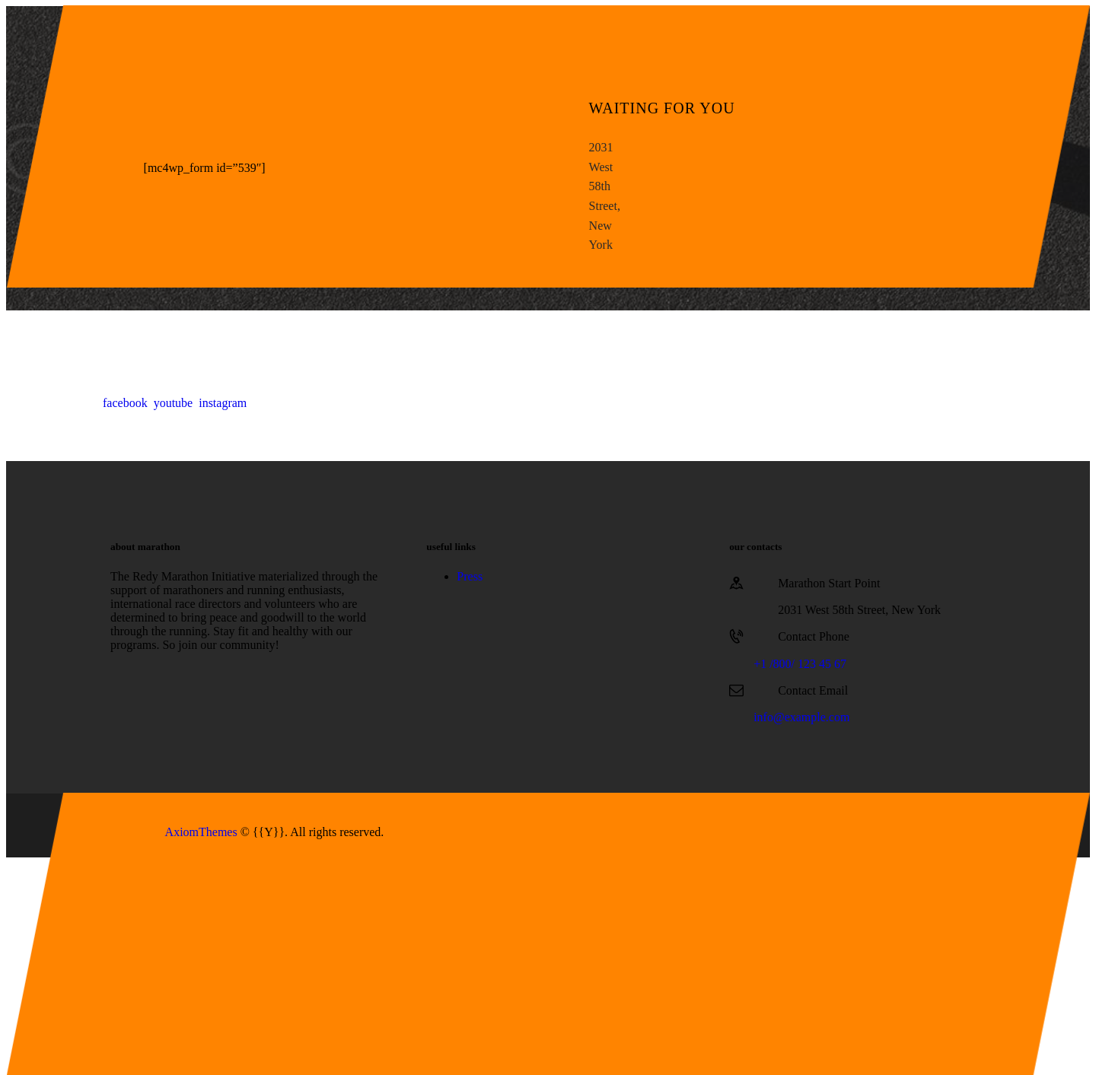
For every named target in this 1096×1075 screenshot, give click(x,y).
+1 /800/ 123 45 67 (800, 663)
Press (470, 576)
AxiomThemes (201, 831)
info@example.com (801, 717)
